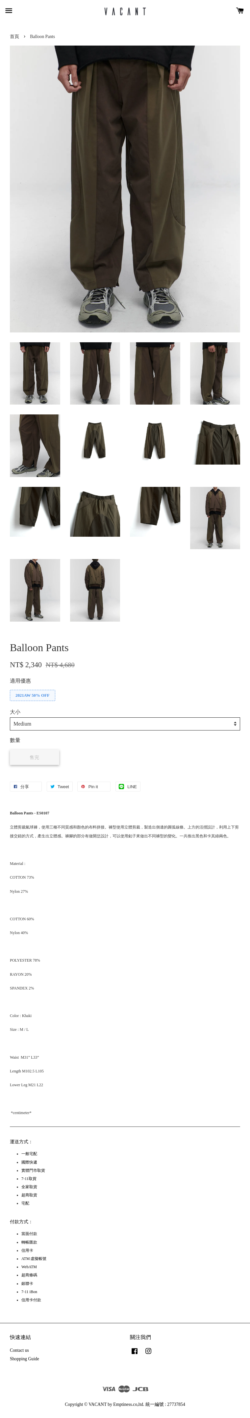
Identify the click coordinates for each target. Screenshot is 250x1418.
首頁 (14, 36)
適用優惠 (20, 681)
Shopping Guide (24, 1358)
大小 (15, 712)
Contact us (19, 1350)
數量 (15, 740)
